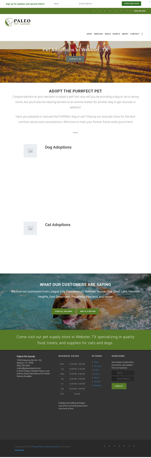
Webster (90, 291)
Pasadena (78, 296)
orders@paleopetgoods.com (29, 369)
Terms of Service (51, 447)
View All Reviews (63, 311)
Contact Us (75, 59)
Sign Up (119, 387)
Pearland (92, 296)
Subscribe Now (131, 4)
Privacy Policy (37, 447)
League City (57, 291)
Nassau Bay (104, 291)
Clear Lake (120, 291)
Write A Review (88, 311)
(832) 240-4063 (23, 366)
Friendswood (75, 291)
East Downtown (59, 296)
